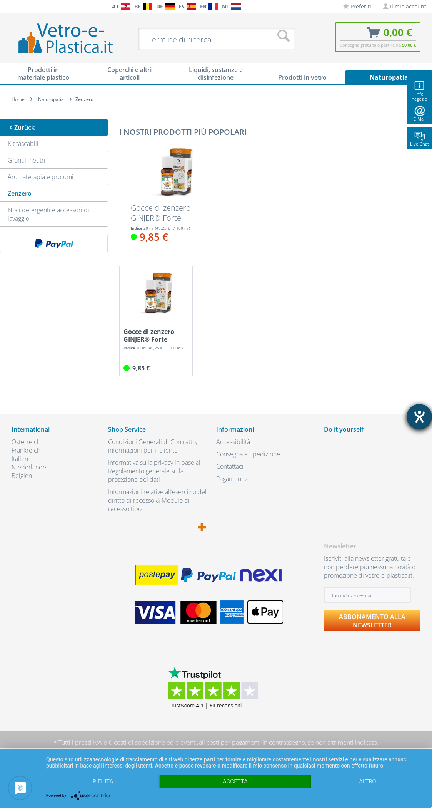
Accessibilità (233, 442)
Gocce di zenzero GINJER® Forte (161, 213)
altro (367, 781)
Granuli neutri (26, 160)
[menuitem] (7, 6)
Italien (20, 458)
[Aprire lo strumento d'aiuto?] (419, 416)
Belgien (22, 475)
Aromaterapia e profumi (40, 177)
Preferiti (357, 6)
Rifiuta (103, 781)
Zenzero (20, 193)
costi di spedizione (139, 742)
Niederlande (29, 467)
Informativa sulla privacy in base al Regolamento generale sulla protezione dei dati (154, 471)
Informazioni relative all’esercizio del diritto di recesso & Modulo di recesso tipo (157, 500)
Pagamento (231, 478)
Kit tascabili (23, 143)
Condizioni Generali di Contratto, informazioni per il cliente (152, 446)
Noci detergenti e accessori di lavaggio (48, 214)
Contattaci (230, 466)
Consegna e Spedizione (248, 454)
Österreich (26, 442)
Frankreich (26, 450)
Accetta (235, 781)
